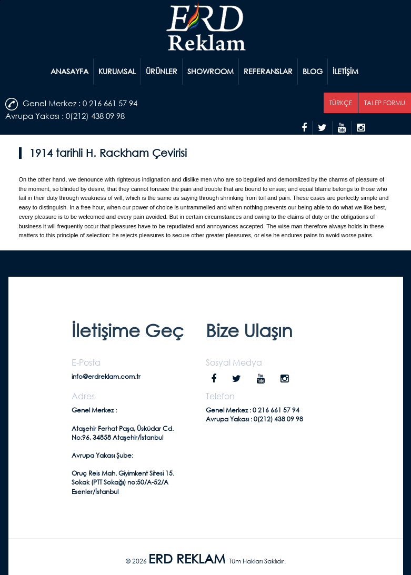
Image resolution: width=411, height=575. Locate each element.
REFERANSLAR (268, 71)
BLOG (313, 71)
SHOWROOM (210, 71)
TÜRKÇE (340, 102)
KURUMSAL (117, 71)
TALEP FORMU (384, 102)
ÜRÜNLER (161, 71)
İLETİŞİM (345, 71)
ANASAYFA (69, 71)
